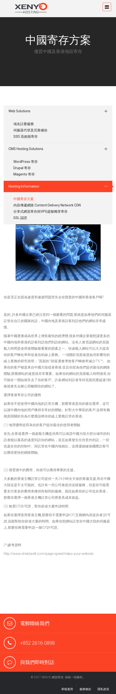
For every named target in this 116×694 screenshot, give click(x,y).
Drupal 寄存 (22, 168)
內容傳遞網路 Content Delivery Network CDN (47, 205)
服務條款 (85, 689)
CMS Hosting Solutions (26, 149)
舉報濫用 (67, 689)
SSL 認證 (20, 218)
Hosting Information (24, 186)
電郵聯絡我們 (34, 623)
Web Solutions (19, 111)
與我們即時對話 (37, 662)
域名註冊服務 (23, 124)
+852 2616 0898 (37, 643)
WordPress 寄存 (25, 162)
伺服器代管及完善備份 (30, 130)
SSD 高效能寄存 (25, 136)
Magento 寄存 (24, 174)
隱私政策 (103, 689)
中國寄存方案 (23, 199)
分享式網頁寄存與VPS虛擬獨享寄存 (40, 211)
